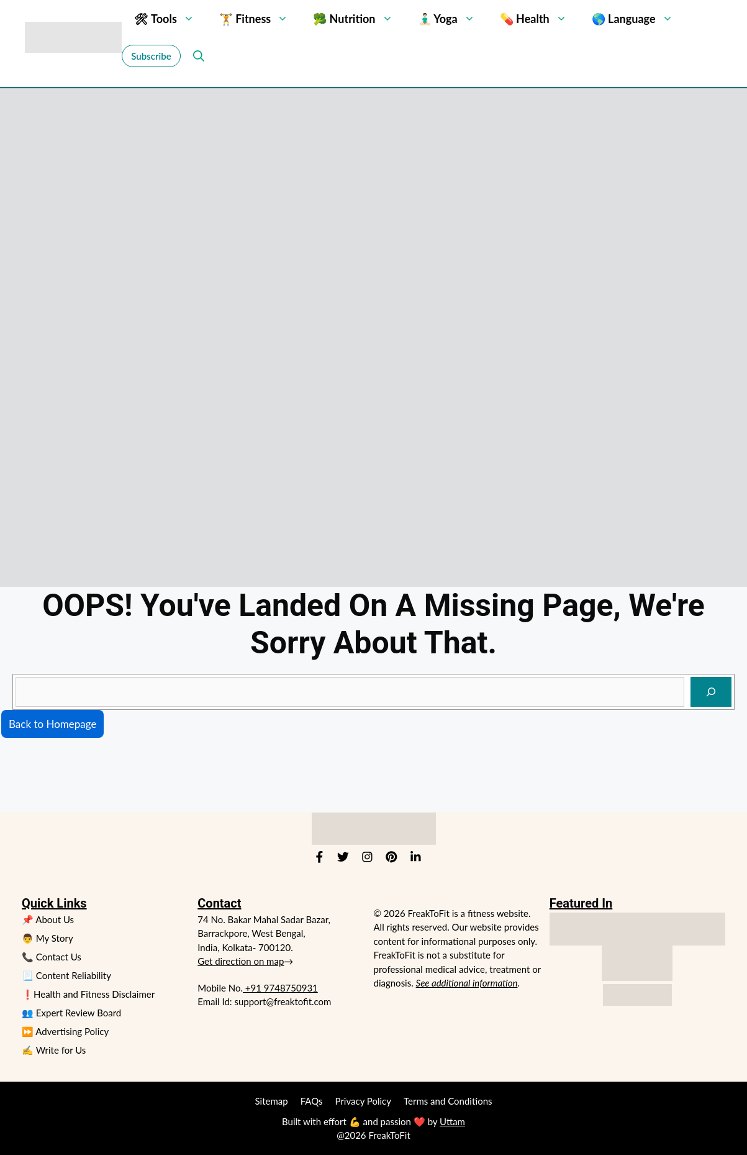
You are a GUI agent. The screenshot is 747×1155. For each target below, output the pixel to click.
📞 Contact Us (51, 956)
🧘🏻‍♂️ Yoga (452, 18)
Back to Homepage (52, 723)
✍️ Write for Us (54, 1050)
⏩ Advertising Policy (65, 1031)
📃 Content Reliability (66, 975)
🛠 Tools (170, 18)
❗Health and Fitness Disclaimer (88, 994)
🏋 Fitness (260, 18)
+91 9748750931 (280, 987)
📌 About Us (48, 919)
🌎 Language (639, 18)
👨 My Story (47, 938)
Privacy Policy (363, 1101)
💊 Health (539, 18)
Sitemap (271, 1101)
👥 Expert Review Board (71, 1012)
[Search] (710, 692)
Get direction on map (240, 961)
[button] (196, 56)
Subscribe (151, 56)
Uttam (452, 1121)
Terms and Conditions (448, 1101)
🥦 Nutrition (359, 18)
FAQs (312, 1101)
